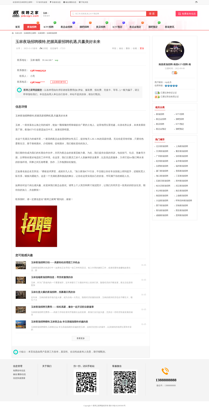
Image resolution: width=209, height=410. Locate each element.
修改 (121, 48)
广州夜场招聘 (162, 156)
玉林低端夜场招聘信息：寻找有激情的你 (52, 277)
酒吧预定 (180, 129)
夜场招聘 (160, 114)
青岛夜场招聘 (162, 210)
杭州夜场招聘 (162, 161)
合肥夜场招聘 (162, 166)
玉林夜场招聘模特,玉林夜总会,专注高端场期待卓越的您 (59, 321)
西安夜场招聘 (182, 210)
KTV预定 (180, 124)
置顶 (142, 48)
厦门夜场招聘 (162, 171)
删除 (128, 48)
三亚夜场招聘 (182, 176)
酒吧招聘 (180, 119)
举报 (114, 48)
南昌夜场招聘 (162, 196)
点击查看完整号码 (59, 82)
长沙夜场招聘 (162, 191)
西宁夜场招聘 (162, 205)
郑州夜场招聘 (182, 181)
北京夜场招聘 (162, 146)
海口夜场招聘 (162, 176)
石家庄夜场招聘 (163, 181)
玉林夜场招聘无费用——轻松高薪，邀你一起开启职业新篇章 (62, 307)
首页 (17, 27)
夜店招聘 (160, 124)
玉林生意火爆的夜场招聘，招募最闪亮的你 (53, 292)
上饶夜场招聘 (182, 196)
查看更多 (81, 338)
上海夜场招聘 (182, 146)
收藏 (135, 48)
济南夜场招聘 (182, 205)
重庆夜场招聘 (182, 151)
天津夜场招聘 (162, 151)
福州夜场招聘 (182, 166)
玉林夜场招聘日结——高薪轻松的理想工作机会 (55, 262)
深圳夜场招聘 (182, 156)
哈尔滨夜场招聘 (163, 186)
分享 (18, 48)
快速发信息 (56, 2)
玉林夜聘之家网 (30, 33)
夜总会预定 (161, 129)
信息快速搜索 (19, 378)
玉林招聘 (41, 33)
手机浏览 (84, 2)
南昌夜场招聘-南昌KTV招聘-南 (175, 64)
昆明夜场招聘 (182, 215)
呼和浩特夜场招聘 (184, 200)
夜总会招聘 (161, 119)
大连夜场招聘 (162, 200)
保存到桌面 (42, 2)
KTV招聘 (180, 114)
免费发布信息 (189, 13)
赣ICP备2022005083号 (117, 406)
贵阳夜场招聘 (182, 171)
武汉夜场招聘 (182, 186)
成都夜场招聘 (162, 215)
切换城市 (46, 16)
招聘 (27, 115)
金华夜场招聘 (182, 161)
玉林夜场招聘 (52, 33)
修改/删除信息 (70, 2)
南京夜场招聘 (182, 191)
